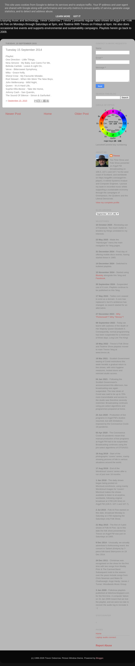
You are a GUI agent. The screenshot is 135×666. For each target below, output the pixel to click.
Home (48, 113)
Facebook (100, 278)
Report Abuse (104, 645)
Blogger (99, 658)
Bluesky (99, 275)
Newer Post (13, 113)
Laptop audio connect (106, 637)
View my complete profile (107, 202)
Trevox (116, 156)
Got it (77, 16)
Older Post (82, 113)
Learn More (63, 16)
